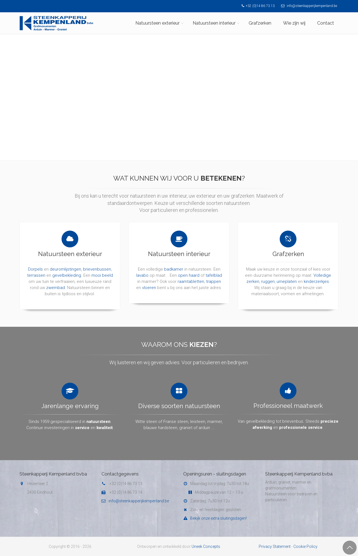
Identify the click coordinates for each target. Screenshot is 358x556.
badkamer (173, 263)
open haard (188, 270)
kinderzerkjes (316, 275)
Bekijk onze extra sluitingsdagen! (215, 518)
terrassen (36, 270)
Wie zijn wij (294, 23)
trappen (213, 276)
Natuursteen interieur (214, 23)
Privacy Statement (275, 546)
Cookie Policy (305, 546)
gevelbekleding (66, 270)
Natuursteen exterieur (157, 23)
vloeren (149, 282)
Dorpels (35, 264)
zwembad (55, 282)
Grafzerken (260, 23)
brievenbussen (97, 264)
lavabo (142, 270)
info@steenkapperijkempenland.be (307, 6)
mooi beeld (102, 270)
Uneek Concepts (206, 546)
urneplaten (287, 275)
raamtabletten (191, 276)
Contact (325, 23)
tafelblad (214, 270)
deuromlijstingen (65, 264)
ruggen (268, 275)
